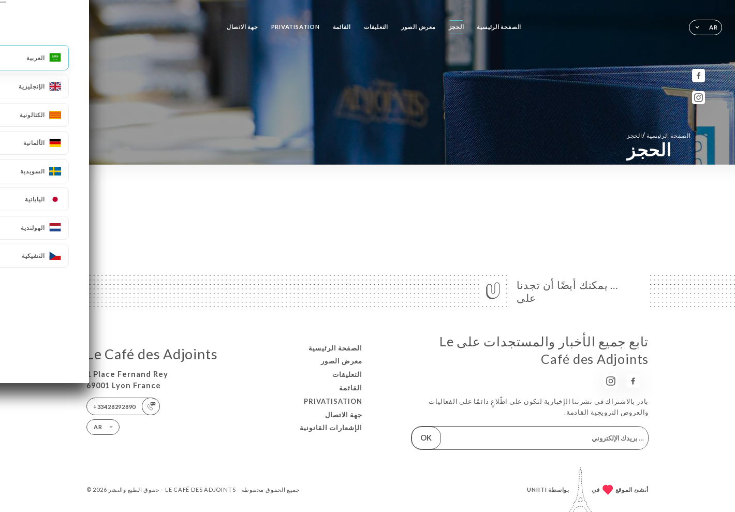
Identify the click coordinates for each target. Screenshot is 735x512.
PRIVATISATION (295, 26)
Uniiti (537, 489)
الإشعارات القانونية (331, 427)
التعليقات (376, 26)
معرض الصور (418, 26)
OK (426, 437)
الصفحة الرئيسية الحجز (659, 135)
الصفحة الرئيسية (499, 26)
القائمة (342, 26)
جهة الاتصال (242, 26)
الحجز (456, 26)
